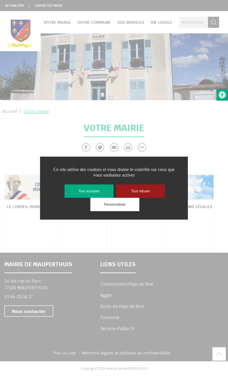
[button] (222, 95)
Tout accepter (89, 191)
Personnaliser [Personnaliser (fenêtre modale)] (115, 204)
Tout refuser (140, 191)
